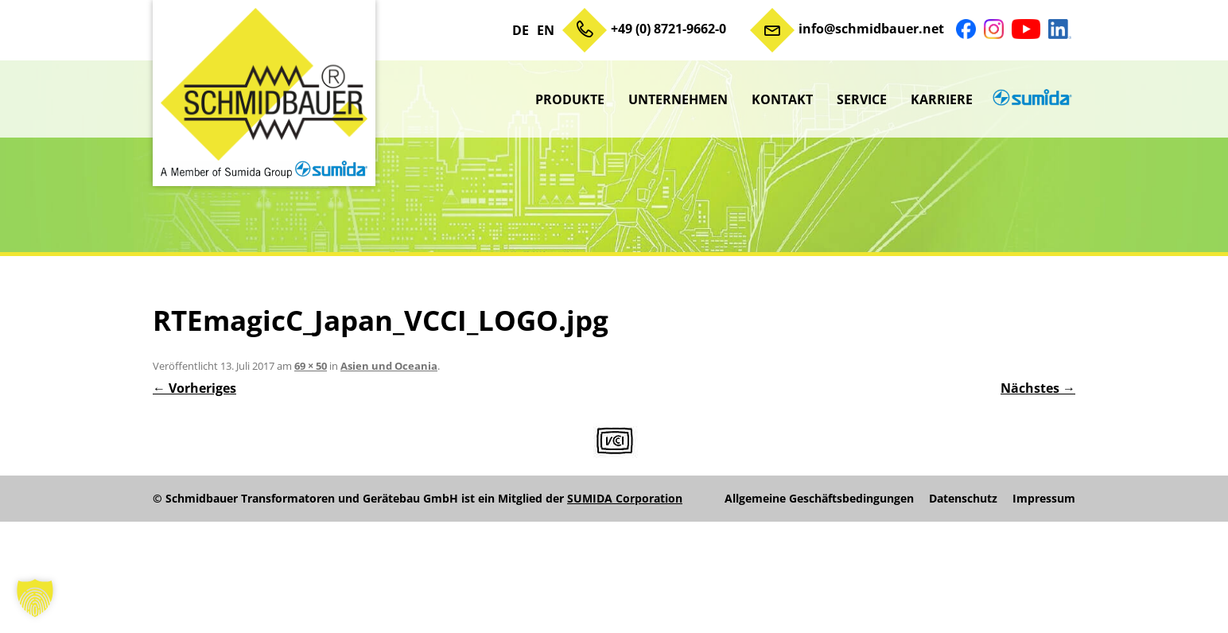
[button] (35, 598)
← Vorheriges (194, 388)
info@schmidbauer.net (871, 28)
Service (862, 99)
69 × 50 (310, 366)
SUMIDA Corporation (624, 498)
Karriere (942, 99)
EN (545, 30)
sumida (1030, 99)
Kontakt (782, 99)
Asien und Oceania (388, 366)
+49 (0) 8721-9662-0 (668, 28)
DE (520, 30)
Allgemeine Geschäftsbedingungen (819, 498)
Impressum (1043, 498)
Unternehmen (678, 99)
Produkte (569, 99)
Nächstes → (1038, 388)
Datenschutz (963, 498)
